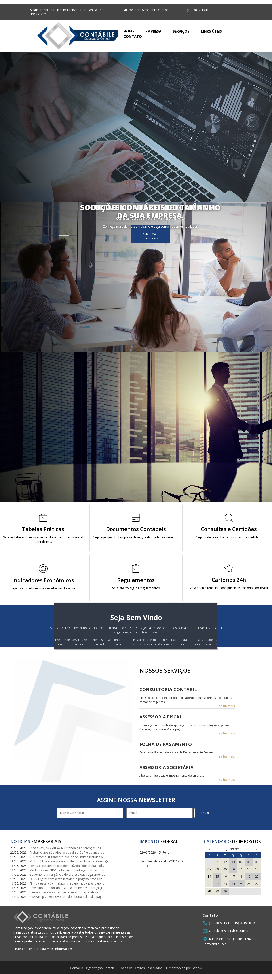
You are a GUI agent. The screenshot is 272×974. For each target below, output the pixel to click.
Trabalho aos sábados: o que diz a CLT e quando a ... (67, 852)
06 (257, 862)
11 (241, 869)
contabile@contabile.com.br (229, 931)
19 (249, 876)
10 (233, 869)
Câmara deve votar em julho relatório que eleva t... (65, 892)
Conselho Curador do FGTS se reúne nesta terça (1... (66, 888)
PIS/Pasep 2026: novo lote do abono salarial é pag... (66, 896)
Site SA (197, 968)
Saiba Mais (150, 233)
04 (241, 862)
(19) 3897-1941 (220, 923)
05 (249, 862)
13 (257, 869)
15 (217, 876)
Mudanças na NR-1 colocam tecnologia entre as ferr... (68, 870)
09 (225, 869)
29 (217, 891)
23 (225, 884)
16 (225, 876)
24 (233, 884)
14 (209, 876)
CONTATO (133, 36)
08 (217, 869)
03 (233, 862)
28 (209, 891)
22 (217, 884)
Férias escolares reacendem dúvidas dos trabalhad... (66, 866)
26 (249, 884)
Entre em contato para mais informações (43, 949)
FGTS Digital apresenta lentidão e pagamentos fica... (66, 879)
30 (225, 891)
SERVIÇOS (181, 31)
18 (241, 876)
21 (209, 884)
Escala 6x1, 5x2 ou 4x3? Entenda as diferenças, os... (66, 848)
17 (233, 876)
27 (257, 884)
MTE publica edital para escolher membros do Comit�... (69, 861)
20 (257, 876)
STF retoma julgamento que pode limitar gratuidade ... (68, 857)
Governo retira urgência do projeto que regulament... (67, 874)
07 (209, 869)
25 (241, 884)
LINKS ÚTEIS (211, 31)
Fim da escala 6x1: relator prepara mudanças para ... (66, 883)
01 (217, 862)
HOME (129, 31)
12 (249, 869)
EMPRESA (153, 31)
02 (225, 862)
